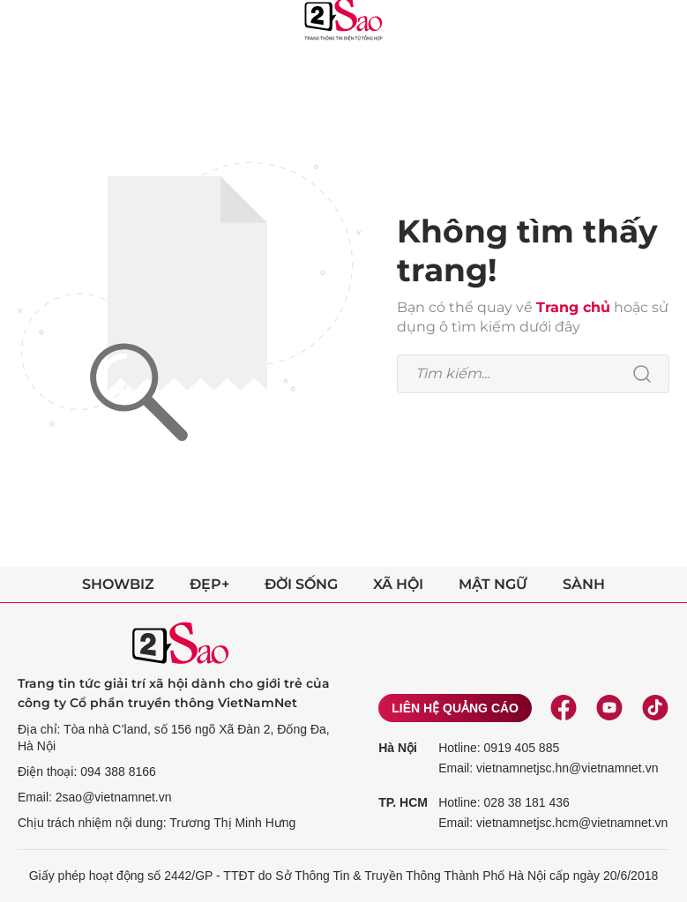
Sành (584, 584)
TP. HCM (403, 802)
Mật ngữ (493, 584)
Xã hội (398, 584)
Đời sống (301, 584)
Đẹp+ (209, 584)
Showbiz (118, 584)
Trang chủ (573, 307)
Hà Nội (397, 748)
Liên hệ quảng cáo (455, 708)
